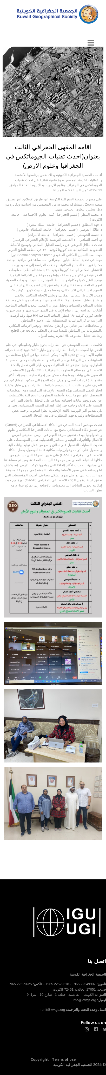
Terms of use (64, 1059)
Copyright (40, 1059)
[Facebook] (96, 1029)
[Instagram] (87, 1029)
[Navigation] (91, 43)
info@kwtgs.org (84, 1000)
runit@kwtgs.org (53, 1010)
